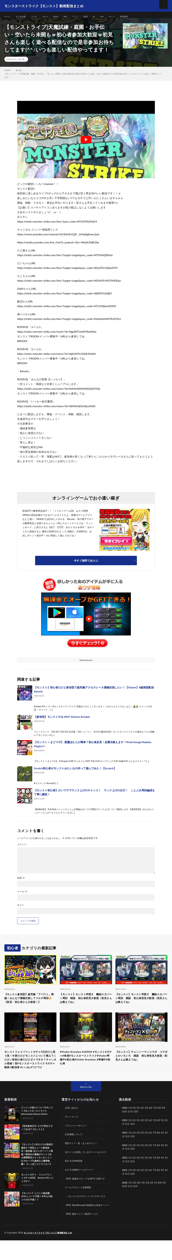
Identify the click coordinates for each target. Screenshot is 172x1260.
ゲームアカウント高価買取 (79, 1204)
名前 (21, 881)
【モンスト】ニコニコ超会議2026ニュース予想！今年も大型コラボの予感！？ (36, 1214)
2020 (124, 1199)
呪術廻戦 (134, 16)
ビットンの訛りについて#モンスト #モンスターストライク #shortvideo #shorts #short (37, 1128)
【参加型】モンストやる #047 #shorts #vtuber (62, 720)
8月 (161, 1137)
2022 (124, 1174)
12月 (135, 1141)
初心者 (21, 63)
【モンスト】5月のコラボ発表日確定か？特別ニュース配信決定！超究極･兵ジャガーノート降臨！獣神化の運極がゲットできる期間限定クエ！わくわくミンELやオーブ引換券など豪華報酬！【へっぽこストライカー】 (37, 1172)
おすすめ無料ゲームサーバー (80, 1186)
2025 (124, 1137)
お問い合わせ (72, 1125)
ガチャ (49, 16)
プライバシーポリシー (76, 1143)
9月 (165, 1137)
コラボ (37, 16)
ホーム (7, 16)
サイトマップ (72, 1134)
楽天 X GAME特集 (74, 1177)
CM (110, 16)
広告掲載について (74, 1151)
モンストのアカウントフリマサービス (88, 1212)
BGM (60, 16)
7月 (156, 1137)
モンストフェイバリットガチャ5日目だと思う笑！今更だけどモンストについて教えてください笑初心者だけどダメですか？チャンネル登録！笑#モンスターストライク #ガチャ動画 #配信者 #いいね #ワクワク (30, 1073)
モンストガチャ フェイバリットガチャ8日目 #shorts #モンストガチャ (37, 1195)
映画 (93, 16)
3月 (139, 1125)
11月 (130, 1141)
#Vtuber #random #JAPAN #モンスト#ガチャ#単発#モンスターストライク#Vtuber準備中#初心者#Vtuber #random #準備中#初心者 (86, 1069)
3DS (71, 16)
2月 (135, 1125)
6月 (152, 1137)
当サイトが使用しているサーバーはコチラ (87, 1169)
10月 (124, 1141)
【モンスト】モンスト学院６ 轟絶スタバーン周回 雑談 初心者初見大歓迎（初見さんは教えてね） (85, 1002)
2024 (124, 1150)
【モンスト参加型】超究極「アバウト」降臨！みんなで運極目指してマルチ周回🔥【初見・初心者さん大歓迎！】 (29, 1005)
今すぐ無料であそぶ (86, 564)
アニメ (81, 16)
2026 (124, 1125)
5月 (148, 1137)
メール (22, 895)
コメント (22, 848)
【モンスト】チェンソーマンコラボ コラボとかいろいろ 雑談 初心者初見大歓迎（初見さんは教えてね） (141, 1066)
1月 (130, 1125)
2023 (124, 1162)
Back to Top (86, 1104)
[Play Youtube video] (86, 143)
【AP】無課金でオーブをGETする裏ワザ (86, 1195)
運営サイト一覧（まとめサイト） (82, 1160)
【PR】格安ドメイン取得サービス (83, 1233)
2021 (124, 1186)
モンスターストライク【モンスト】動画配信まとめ (50, 1252)
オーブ (120, 16)
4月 (143, 1125)
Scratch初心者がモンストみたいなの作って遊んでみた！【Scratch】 (75, 771)
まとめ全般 (22, 16)
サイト (20, 909)
